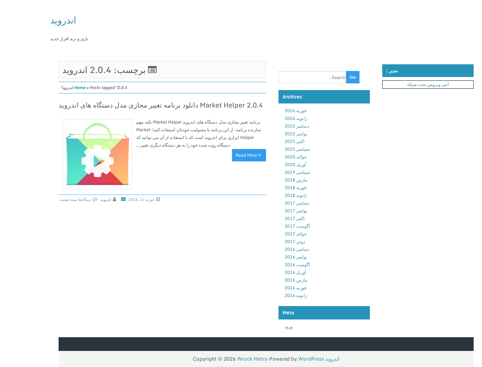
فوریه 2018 (269, 187)
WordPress (285, 359)
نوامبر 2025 (270, 133)
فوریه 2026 (269, 110)
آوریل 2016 (269, 272)
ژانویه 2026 (270, 118)
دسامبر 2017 (271, 203)
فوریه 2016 (269, 287)
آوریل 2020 (269, 164)
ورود (263, 326)
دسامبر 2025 (271, 126)
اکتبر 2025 (269, 141)
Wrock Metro (227, 359)
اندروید (37, 19)
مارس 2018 (270, 180)
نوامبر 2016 (270, 257)
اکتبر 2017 (269, 218)
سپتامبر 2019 (271, 172)
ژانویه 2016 (270, 295)
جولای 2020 (270, 156)
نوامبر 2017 (270, 210)
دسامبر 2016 (271, 249)
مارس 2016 (270, 280)
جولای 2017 (270, 233)
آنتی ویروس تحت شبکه (402, 84)
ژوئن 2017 (269, 241)
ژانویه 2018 (270, 195)
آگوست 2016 (271, 264)
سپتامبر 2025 (271, 149)
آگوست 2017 (271, 226)
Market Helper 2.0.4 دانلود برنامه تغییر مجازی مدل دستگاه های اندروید (135, 105)
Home (54, 87)
